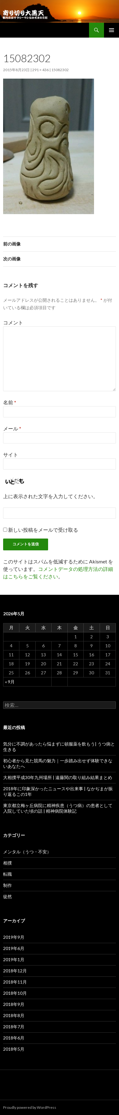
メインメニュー (111, 30)
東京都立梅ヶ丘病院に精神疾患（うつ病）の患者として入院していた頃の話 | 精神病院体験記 (57, 808)
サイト (10, 454)
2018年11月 (15, 981)
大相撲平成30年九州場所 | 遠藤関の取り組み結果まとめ (57, 777)
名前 (9, 402)
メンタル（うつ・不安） (27, 851)
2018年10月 (15, 993)
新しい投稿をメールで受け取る (43, 530)
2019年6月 (13, 948)
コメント (13, 322)
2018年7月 (13, 1026)
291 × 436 (40, 69)
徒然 (7, 896)
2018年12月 (15, 970)
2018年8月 (13, 1015)
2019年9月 (13, 937)
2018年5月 (13, 1049)
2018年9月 (13, 1004)
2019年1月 (13, 959)
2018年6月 (13, 1037)
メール (12, 428)
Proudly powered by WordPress (29, 1107)
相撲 (7, 862)
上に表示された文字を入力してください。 (50, 496)
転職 (7, 874)
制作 (7, 885)
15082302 (60, 69)
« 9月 (10, 681)
